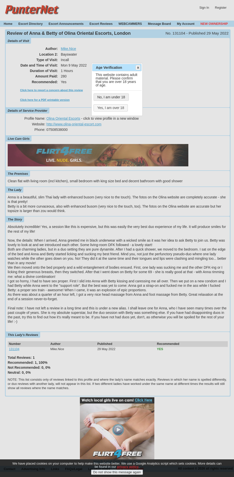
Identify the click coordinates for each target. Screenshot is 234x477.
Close (137, 68)
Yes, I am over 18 (110, 108)
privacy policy (128, 470)
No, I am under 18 (111, 97)
